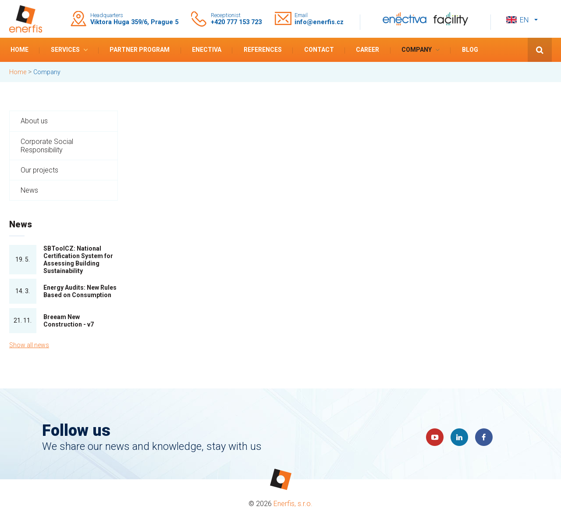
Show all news (29, 345)
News (29, 190)
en (524, 20)
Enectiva (206, 49)
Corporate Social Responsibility (47, 145)
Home (19, 49)
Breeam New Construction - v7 (68, 320)
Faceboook (484, 437)
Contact (319, 49)
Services (65, 49)
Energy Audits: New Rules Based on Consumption (80, 291)
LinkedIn (459, 437)
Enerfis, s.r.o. (292, 503)
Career (367, 49)
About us (34, 121)
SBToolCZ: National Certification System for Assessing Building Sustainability (78, 259)
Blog (470, 49)
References (263, 49)
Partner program (140, 49)
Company (416, 49)
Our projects (39, 170)
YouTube (435, 437)
